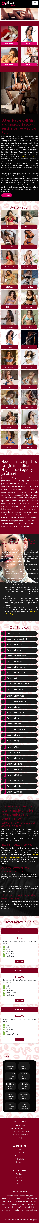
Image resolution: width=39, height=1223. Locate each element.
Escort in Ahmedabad (14, 639)
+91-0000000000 (19, 1125)
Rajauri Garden (10, 367)
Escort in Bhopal (11, 650)
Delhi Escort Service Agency (10, 1086)
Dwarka (29, 247)
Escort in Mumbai (12, 724)
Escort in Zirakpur (12, 792)
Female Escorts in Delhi (10, 1106)
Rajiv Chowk (29, 367)
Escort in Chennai (12, 661)
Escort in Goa (10, 678)
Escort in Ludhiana (12, 769)
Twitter (19, 1180)
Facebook (19, 1174)
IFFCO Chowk (9, 307)
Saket (29, 387)
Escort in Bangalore (13, 644)
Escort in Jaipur (11, 707)
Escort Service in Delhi (10, 1066)
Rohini (10, 387)
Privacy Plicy (19, 1156)
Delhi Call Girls (10, 633)
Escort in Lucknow (12, 712)
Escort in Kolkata (11, 764)
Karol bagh (29, 307)
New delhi (9, 447)
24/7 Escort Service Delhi (24, 1096)
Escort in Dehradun (13, 667)
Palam (29, 347)
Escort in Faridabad (13, 672)
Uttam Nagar (29, 407)
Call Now (7, 195)
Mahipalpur (10, 327)
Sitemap (19, 1138)
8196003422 (9, 43)
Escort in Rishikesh (12, 786)
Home (19, 1150)
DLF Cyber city (10, 267)
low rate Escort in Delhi (24, 1066)
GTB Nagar (9, 287)
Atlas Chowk (29, 227)
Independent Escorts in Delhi (10, 1076)
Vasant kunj (29, 427)
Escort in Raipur (11, 740)
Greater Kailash (29, 267)
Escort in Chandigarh (13, 656)
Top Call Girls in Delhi (24, 1076)
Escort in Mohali (11, 775)
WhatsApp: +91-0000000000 (19, 1132)
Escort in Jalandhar (12, 758)
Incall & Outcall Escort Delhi (24, 1106)
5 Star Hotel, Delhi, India (19, 1135)
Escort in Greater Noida (15, 684)
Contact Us (19, 1162)
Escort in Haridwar (12, 696)
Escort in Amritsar (12, 753)
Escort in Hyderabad (13, 701)
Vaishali (9, 427)
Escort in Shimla (11, 747)
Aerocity (10, 227)
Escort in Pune (10, 735)
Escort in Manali (11, 718)
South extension (9, 407)
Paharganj (9, 347)
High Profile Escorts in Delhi (24, 1086)
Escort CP (9, 247)
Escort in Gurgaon (12, 689)
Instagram (19, 1177)
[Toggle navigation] (35, 3)
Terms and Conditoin (19, 1153)
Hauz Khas (29, 287)
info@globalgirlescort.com (19, 1128)
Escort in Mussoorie (13, 729)
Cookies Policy (19, 1159)
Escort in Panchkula (13, 780)
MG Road (29, 327)
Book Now (19, 962)
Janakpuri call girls (27, 156)
